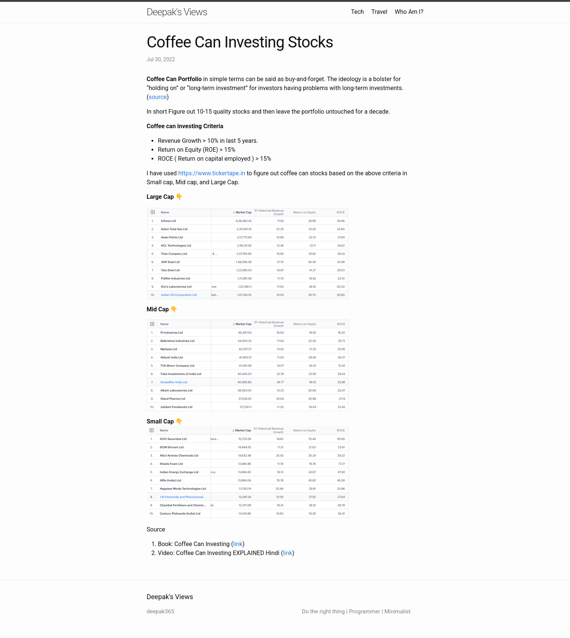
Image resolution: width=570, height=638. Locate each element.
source (157, 97)
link (237, 544)
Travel (379, 11)
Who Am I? (409, 11)
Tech (357, 11)
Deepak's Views (177, 12)
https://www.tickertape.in (211, 173)
